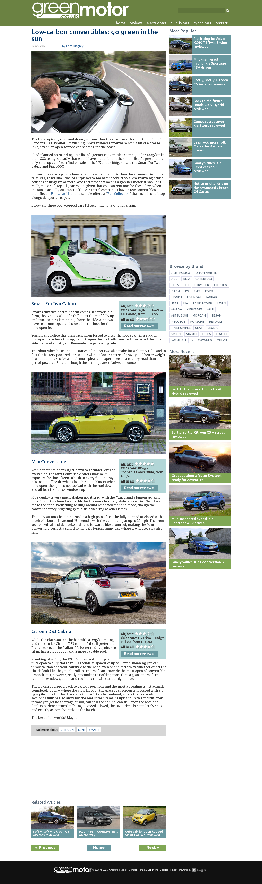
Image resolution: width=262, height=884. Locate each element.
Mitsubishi (179, 315)
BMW (187, 278)
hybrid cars (202, 23)
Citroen (67, 729)
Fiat (197, 291)
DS (187, 291)
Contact (133, 870)
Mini (81, 729)
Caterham (203, 278)
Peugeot (178, 321)
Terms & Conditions (148, 870)
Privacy (173, 870)
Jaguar (211, 297)
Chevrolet (180, 285)
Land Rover (202, 303)
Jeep (174, 303)
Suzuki (191, 334)
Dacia (175, 291)
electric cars (156, 23)
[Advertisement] (98, 768)
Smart (94, 729)
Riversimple (181, 327)
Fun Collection (118, 194)
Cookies (164, 870)
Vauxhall (179, 340)
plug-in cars (180, 23)
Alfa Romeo (180, 272)
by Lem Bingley (72, 46)
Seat (199, 327)
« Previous (45, 847)
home (120, 23)
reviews (136, 23)
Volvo (222, 340)
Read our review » (139, 326)
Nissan (216, 315)
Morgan (199, 315)
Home (99, 847)
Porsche (197, 321)
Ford (209, 291)
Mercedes (194, 309)
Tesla (206, 334)
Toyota (221, 334)
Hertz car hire (61, 194)
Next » (152, 847)
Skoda (213, 327)
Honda (176, 297)
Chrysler (201, 285)
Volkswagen (201, 340)
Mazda (176, 309)
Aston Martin (206, 272)
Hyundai (194, 297)
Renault (215, 321)
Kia (185, 303)
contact (221, 23)
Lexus (221, 303)
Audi (174, 278)
